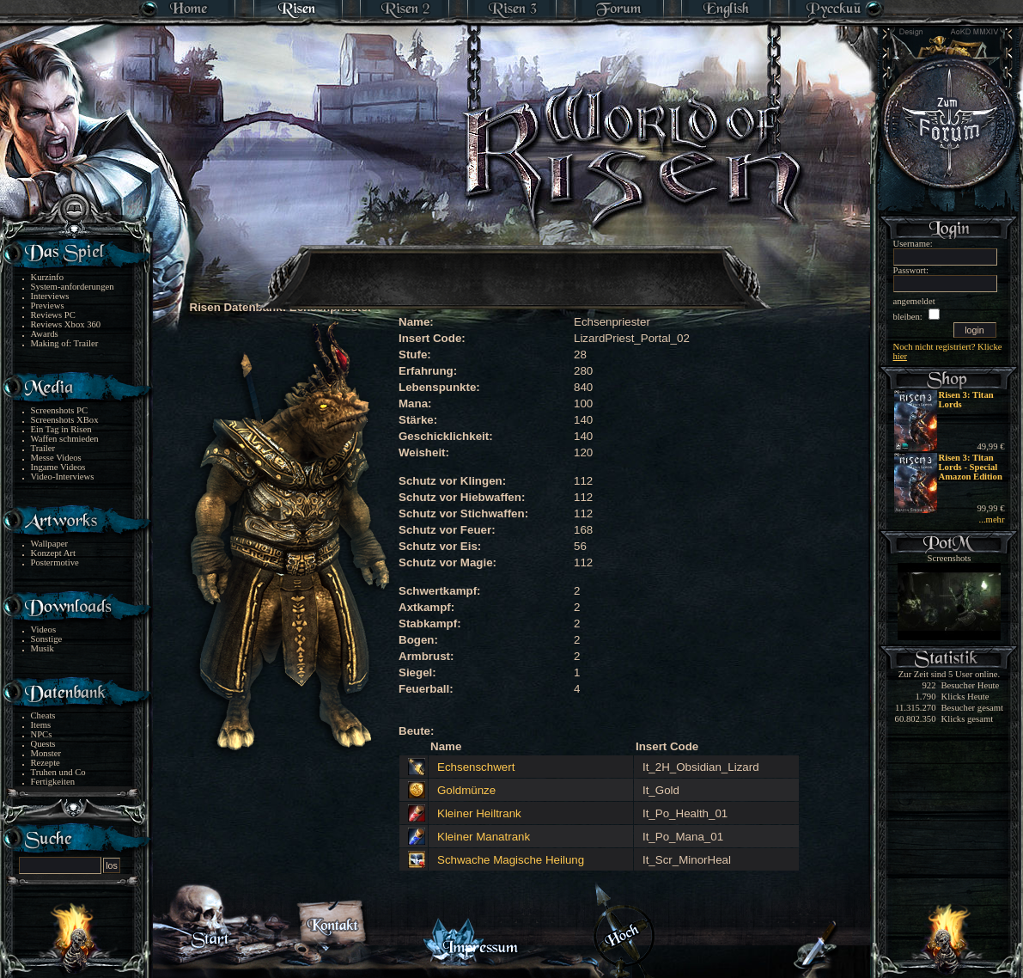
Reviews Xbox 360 (66, 324)
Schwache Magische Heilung (510, 859)
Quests (43, 744)
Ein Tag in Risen (61, 429)
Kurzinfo (47, 277)
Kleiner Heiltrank (479, 813)
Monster (46, 753)
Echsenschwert (476, 767)
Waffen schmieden (65, 438)
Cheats (43, 715)
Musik (42, 648)
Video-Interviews (62, 476)
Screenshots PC (59, 410)
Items (41, 725)
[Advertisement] (512, 266)
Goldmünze (466, 790)
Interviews (50, 296)
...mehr (992, 519)
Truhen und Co (58, 772)
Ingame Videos (58, 467)
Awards (44, 334)
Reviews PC (53, 315)
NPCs (41, 734)
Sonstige (47, 639)
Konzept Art (53, 553)
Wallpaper (50, 543)
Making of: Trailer (65, 343)
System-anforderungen (72, 286)
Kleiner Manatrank (483, 836)
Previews (47, 305)
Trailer (43, 448)
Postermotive (55, 562)
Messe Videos (56, 457)
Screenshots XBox (65, 420)
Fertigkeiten (53, 781)
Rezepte (45, 762)
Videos (44, 629)
